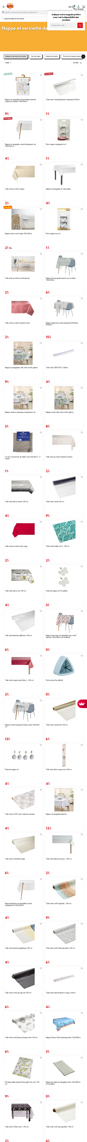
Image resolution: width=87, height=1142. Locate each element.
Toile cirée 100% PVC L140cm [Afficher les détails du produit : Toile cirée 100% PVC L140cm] (57, 368)
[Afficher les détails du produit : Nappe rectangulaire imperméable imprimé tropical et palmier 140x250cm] (23, 85)
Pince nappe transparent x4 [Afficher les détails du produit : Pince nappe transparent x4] (56, 144)
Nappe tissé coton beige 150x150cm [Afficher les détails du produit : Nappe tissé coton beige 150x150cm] (18, 234)
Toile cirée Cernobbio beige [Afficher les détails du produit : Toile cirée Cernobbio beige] (15, 859)
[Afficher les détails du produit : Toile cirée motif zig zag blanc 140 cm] (63, 1112)
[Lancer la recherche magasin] (80, 25)
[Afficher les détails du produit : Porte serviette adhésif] (63, 665)
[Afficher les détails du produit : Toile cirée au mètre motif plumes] (23, 264)
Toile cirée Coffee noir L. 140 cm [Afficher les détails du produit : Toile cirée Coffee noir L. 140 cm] (17, 1127)
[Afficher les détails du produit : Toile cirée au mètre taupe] (23, 174)
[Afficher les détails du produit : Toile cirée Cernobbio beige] (23, 844)
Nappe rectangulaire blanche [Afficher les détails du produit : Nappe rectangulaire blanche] (56, 814)
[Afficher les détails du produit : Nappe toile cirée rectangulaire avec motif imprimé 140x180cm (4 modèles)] (63, 621)
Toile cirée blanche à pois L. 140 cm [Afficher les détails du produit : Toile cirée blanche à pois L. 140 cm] (59, 859)
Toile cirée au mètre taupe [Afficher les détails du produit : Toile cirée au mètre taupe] (14, 189)
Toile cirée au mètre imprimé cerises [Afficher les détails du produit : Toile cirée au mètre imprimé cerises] (59, 457)
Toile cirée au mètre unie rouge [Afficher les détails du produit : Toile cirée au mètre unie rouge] (16, 546)
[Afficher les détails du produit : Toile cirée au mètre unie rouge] (23, 532)
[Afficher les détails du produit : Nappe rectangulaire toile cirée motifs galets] (23, 353)
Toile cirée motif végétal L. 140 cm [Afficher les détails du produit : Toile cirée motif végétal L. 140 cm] (58, 904)
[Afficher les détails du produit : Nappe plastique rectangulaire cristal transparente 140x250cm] (23, 889)
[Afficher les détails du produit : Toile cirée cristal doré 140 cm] (63, 710)
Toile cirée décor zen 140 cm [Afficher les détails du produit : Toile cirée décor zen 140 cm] (15, 591)
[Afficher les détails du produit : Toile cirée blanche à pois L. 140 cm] (63, 844)
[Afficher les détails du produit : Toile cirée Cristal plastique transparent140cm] (63, 85)
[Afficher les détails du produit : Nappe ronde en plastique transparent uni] (23, 398)
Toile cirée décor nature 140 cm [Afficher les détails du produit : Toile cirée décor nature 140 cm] (16, 502)
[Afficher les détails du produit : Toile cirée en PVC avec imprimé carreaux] (23, 799)
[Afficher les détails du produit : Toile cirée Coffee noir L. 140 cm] (23, 1112)
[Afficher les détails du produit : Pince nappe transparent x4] (63, 130)
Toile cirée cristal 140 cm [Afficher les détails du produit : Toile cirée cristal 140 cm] (55, 502)
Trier (7, 63)
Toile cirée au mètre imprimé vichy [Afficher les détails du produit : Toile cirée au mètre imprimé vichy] (17, 323)
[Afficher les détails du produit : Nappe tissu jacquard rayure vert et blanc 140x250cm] (63, 264)
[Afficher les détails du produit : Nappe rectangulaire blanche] (63, 799)
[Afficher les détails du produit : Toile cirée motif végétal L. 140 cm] (63, 889)
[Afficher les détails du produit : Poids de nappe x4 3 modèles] (63, 576)
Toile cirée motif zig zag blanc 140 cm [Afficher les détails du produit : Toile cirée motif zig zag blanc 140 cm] (59, 1127)
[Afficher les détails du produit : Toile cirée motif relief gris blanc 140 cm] (63, 933)
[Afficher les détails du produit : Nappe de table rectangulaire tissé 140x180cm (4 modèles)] (63, 1067)
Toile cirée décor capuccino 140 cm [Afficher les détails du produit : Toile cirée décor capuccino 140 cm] (59, 770)
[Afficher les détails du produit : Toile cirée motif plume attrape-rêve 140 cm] (23, 1023)
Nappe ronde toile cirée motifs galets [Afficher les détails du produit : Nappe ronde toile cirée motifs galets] (59, 412)
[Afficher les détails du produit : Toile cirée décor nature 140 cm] (23, 487)
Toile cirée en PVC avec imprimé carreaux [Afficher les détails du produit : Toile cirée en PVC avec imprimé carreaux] (20, 814)
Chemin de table (52, 56)
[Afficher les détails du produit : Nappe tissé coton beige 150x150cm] (23, 219)
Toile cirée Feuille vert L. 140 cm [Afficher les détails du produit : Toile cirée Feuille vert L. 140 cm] (57, 546)
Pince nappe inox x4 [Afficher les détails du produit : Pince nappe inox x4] (53, 234)
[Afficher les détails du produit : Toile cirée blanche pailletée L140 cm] (23, 621)
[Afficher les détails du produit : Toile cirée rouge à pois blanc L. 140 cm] (23, 665)
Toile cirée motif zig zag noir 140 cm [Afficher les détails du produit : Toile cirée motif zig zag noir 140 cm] (18, 993)
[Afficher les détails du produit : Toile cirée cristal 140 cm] (63, 487)
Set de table (35, 56)
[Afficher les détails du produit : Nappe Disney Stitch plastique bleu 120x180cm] (63, 1023)
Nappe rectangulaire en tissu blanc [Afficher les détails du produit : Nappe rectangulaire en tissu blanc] (58, 189)
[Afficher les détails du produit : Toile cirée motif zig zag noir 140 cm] (23, 978)
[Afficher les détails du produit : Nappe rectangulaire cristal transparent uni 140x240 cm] (23, 130)
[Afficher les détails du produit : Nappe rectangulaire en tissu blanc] (63, 174)
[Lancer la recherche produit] (3, 12)
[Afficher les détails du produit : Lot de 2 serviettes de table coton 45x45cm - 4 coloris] (23, 442)
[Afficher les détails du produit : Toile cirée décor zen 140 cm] (23, 576)
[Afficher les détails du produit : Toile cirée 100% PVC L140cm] (63, 353)
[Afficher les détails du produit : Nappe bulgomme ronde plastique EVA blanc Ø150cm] (63, 308)
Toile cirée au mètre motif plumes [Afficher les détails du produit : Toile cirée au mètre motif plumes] (17, 278)
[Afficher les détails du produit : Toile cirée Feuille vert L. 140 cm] (63, 532)
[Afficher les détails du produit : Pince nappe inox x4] (63, 219)
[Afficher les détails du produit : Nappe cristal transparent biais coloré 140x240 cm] (23, 710)
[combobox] (43, 12)
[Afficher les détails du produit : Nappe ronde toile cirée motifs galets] (63, 398)
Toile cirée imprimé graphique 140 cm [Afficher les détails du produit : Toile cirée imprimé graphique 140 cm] (18, 948)
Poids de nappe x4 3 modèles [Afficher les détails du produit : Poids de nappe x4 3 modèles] (57, 591)
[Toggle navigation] (3, 7)
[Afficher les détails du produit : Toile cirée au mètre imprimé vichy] (23, 308)
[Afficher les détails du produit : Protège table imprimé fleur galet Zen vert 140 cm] (23, 1067)
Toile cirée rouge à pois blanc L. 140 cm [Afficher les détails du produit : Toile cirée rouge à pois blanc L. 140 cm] (19, 680)
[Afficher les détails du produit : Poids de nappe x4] (23, 755)
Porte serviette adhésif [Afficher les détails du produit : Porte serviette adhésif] (54, 680)
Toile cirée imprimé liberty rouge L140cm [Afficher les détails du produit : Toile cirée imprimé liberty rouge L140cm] (61, 993)
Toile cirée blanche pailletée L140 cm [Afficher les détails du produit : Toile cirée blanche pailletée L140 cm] (18, 636)
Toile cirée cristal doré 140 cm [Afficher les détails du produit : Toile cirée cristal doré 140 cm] (57, 725)
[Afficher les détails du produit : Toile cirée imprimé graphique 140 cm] (23, 933)
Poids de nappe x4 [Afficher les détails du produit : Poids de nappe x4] (12, 770)
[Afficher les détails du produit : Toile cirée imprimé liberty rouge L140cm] (63, 978)
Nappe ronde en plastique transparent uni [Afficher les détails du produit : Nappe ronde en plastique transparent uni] (20, 412)
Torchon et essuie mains (72, 56)
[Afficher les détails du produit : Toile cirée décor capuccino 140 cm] (63, 755)
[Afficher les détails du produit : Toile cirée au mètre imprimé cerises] (63, 442)
